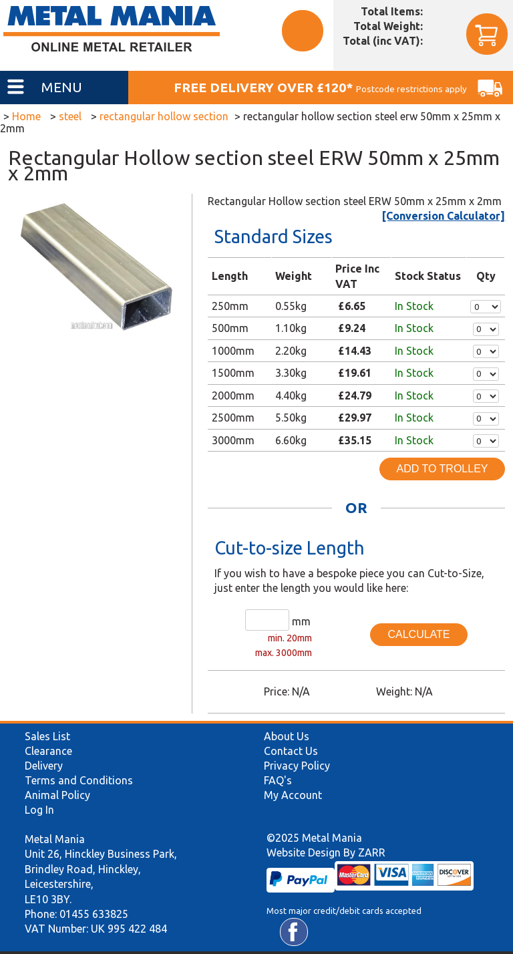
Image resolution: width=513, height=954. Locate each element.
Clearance (48, 751)
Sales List (47, 736)
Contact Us (291, 751)
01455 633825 (93, 914)
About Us (286, 736)
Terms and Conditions (79, 780)
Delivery (44, 766)
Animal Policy (57, 795)
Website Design (304, 852)
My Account (293, 795)
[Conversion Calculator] (443, 216)
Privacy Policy (297, 766)
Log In (39, 810)
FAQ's (278, 780)
